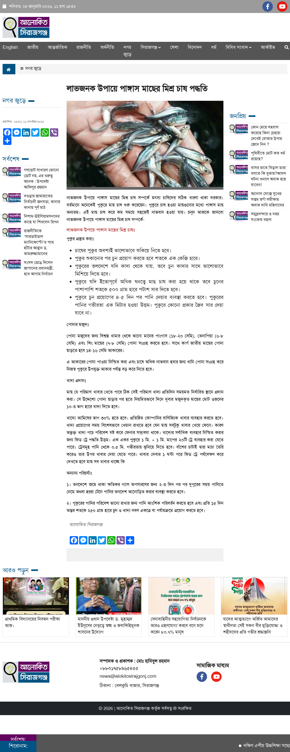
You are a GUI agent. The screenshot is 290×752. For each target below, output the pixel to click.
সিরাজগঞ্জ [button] (151, 47)
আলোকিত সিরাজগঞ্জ (133, 708)
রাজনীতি (83, 47)
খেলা (174, 47)
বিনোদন (195, 47)
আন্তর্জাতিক (57, 47)
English (10, 47)
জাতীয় (32, 47)
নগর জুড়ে (127, 50)
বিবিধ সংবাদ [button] (239, 47)
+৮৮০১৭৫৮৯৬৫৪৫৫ (119, 668)
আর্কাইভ (268, 47)
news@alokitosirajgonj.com (128, 676)
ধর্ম (213, 47)
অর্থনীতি (107, 47)
